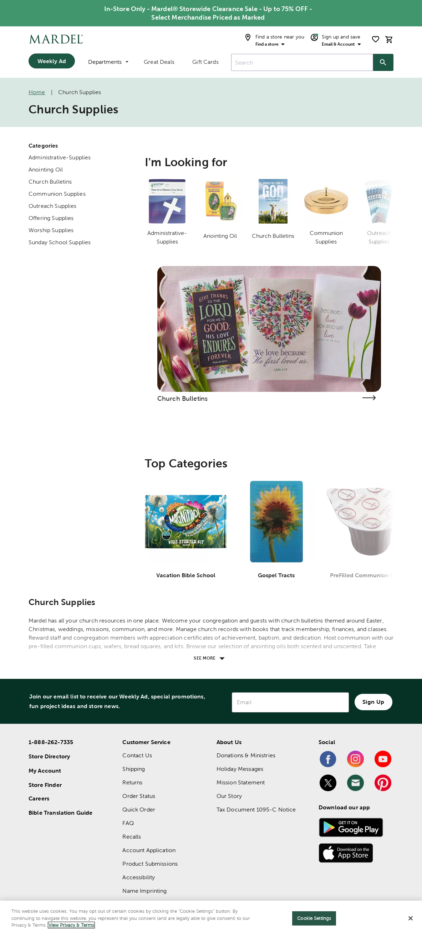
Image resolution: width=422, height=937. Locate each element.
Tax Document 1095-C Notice (256, 810)
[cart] (389, 39)
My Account (45, 770)
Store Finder (45, 785)
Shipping (133, 769)
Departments (108, 62)
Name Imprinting (144, 891)
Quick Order (138, 810)
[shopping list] (375, 39)
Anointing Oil (46, 170)
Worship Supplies (51, 230)
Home (37, 92)
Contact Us (137, 755)
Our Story (229, 796)
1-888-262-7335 (51, 742)
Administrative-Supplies (60, 157)
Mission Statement (241, 782)
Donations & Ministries (246, 755)
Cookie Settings (314, 918)
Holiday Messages (240, 769)
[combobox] (302, 62)
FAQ (127, 823)
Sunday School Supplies (60, 242)
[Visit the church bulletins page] (368, 398)
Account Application (149, 850)
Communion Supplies (57, 194)
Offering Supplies (51, 218)
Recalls (131, 837)
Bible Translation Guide (60, 812)
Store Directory (49, 756)
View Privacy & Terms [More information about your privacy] (71, 925)
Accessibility (138, 877)
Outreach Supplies (53, 206)
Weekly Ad (51, 61)
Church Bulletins (50, 182)
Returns (132, 782)
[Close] (410, 918)
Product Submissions (150, 864)
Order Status (138, 796)
